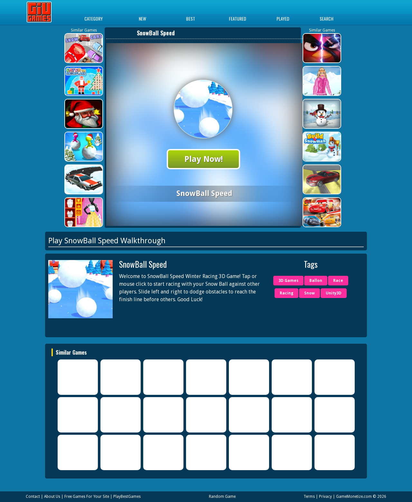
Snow (309, 293)
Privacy (325, 496)
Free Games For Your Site (86, 496)
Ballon (315, 280)
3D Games (288, 280)
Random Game (222, 496)
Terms (309, 496)
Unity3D (334, 293)
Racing (286, 293)
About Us (52, 496)
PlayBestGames (127, 496)
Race (338, 280)
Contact (33, 496)
